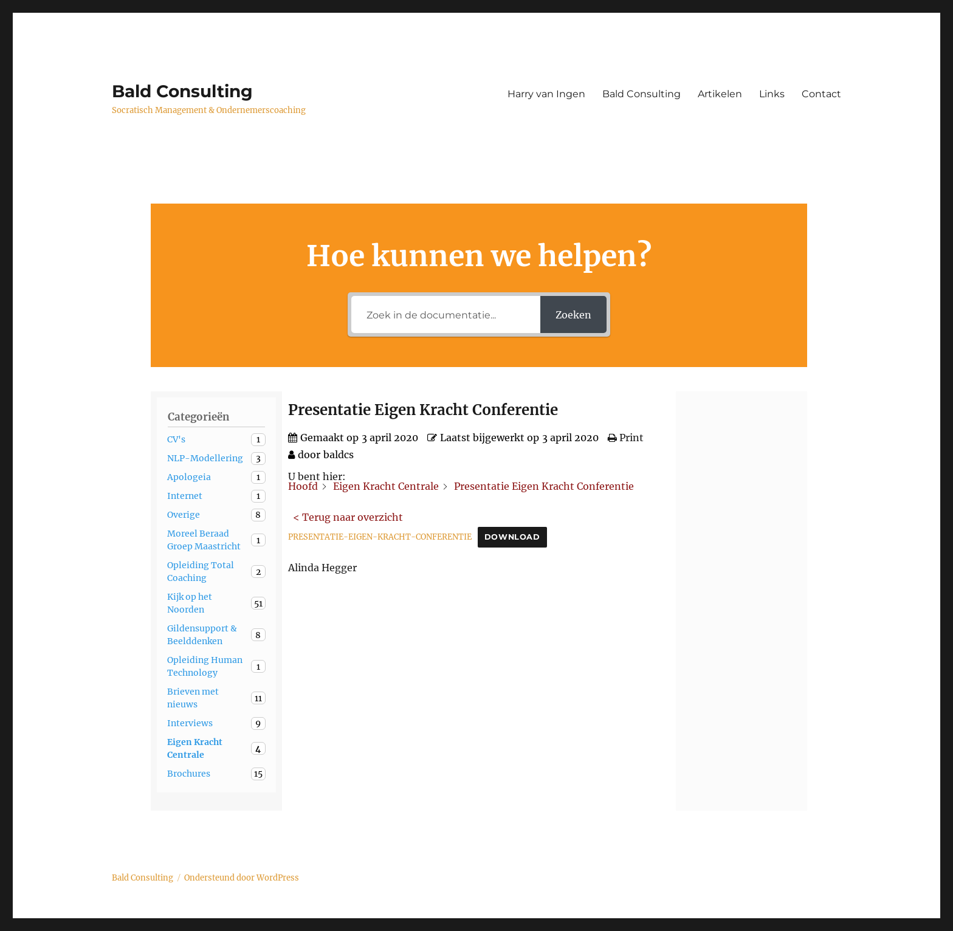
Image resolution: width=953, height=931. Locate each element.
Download (512, 536)
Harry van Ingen (546, 94)
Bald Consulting (182, 91)
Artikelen (720, 94)
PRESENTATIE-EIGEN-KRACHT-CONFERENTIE (380, 536)
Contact (821, 94)
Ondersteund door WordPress (241, 878)
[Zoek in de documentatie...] (445, 314)
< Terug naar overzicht (348, 517)
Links (772, 94)
